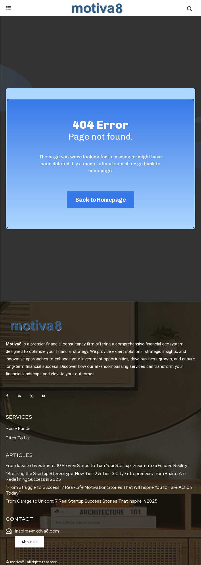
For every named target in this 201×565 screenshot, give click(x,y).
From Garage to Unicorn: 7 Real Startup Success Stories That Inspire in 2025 (82, 501)
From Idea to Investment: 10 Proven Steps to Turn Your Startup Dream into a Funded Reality (96, 465)
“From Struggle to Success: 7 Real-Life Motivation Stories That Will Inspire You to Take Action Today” (99, 490)
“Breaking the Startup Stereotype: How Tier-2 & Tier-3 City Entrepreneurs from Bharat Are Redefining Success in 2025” (96, 476)
